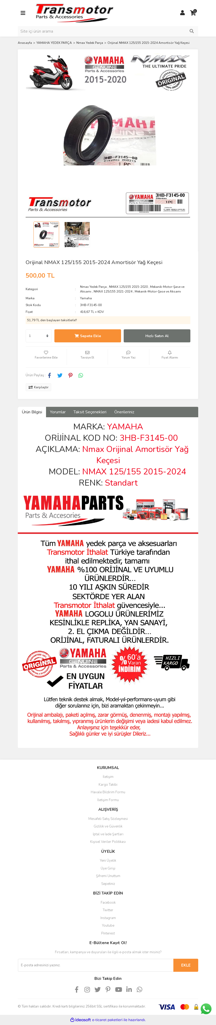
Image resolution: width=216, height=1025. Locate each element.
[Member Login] (182, 13)
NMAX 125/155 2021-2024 (113, 291)
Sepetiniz (108, 883)
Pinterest (108, 933)
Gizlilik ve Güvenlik (108, 826)
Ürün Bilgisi (32, 412)
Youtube (108, 925)
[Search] (108, 31)
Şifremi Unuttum (108, 876)
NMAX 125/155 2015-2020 (128, 287)
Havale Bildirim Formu (108, 792)
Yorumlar (58, 412)
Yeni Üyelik (108, 860)
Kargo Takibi (108, 784)
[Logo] (74, 13)
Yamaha (86, 298)
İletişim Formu (108, 800)
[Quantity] (39, 335)
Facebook (108, 902)
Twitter (108, 910)
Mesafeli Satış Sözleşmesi (108, 819)
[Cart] (193, 13)
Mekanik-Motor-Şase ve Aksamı (158, 291)
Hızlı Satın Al (157, 335)
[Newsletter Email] (95, 965)
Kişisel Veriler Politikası (108, 841)
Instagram (108, 918)
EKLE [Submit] (186, 965)
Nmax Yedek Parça (93, 287)
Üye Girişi (108, 868)
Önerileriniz (124, 412)
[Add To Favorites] (46, 357)
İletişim (108, 776)
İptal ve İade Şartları (108, 834)
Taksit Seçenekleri (89, 412)
